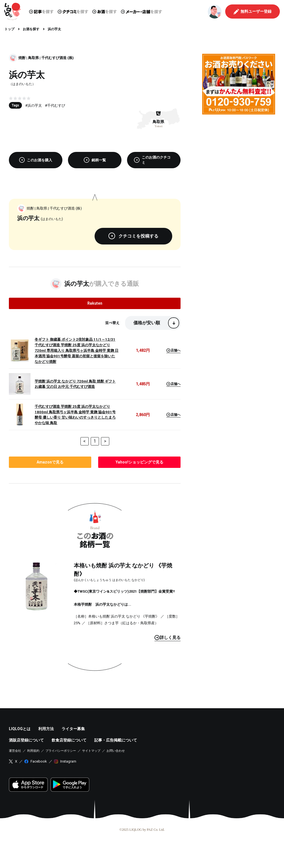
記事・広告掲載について (115, 740)
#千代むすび (55, 105)
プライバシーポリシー (60, 751)
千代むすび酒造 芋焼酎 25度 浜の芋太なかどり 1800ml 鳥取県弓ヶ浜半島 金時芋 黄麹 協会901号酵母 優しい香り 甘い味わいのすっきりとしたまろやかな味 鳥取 (75, 414)
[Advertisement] (238, 153)
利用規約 (33, 751)
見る (167, 637)
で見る (50, 462)
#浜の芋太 (33, 105)
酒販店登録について (26, 740)
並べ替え (112, 323)
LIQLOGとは (20, 729)
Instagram (68, 761)
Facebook (39, 761)
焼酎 (22, 58)
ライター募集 (73, 729)
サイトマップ (91, 751)
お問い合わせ (115, 751)
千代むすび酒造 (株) (57, 58)
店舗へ (173, 350)
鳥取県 (33, 58)
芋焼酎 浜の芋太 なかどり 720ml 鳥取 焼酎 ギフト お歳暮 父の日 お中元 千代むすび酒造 (75, 384)
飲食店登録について (69, 740)
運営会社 (15, 751)
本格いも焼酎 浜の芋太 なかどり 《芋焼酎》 (123, 569)
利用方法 (46, 729)
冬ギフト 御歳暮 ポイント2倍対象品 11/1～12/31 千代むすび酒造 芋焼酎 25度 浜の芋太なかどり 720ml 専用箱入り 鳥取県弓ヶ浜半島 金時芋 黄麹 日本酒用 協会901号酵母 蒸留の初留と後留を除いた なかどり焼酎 (76, 350)
